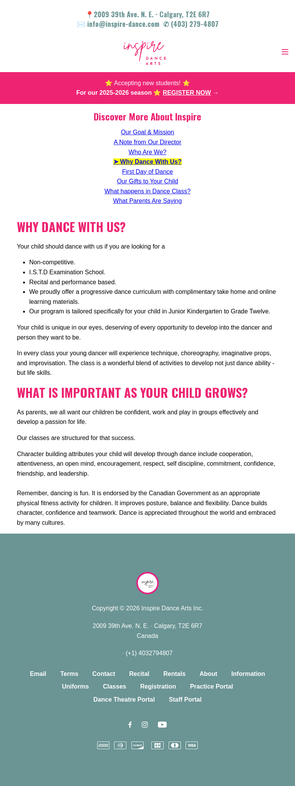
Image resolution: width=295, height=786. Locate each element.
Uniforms (75, 686)
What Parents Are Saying (147, 201)
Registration (158, 686)
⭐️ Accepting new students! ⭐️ (147, 83)
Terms (69, 674)
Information (248, 674)
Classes (114, 686)
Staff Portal (185, 699)
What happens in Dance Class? (147, 191)
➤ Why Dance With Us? (147, 161)
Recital (139, 674)
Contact (103, 674)
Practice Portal (211, 686)
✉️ (82, 24)
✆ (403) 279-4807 (191, 24)
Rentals (174, 674)
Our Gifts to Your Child (147, 181)
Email (38, 674)
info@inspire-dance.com (123, 24)
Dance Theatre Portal (124, 699)
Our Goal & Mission (147, 132)
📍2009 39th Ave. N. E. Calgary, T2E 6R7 (147, 14)
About (208, 674)
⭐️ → (186, 92)
